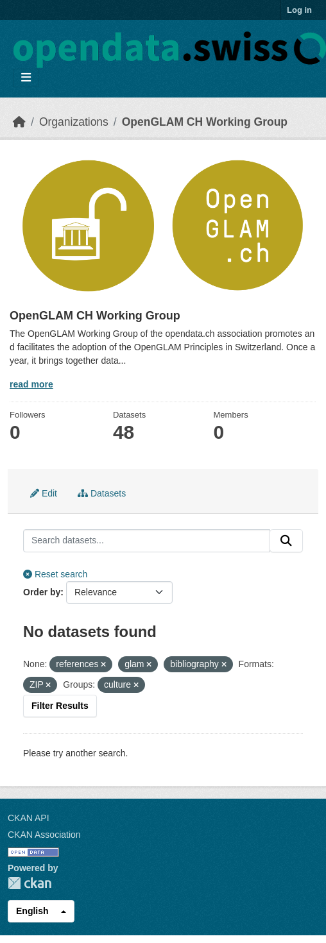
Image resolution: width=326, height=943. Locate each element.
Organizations (73, 121)
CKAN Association (44, 834)
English (32, 911)
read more (31, 384)
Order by (41, 592)
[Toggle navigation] (26, 78)
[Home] (19, 121)
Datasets (102, 493)
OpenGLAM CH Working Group (204, 121)
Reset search (55, 574)
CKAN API (28, 818)
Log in (299, 10)
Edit (43, 493)
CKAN (29, 883)
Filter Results (60, 706)
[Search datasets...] (146, 540)
